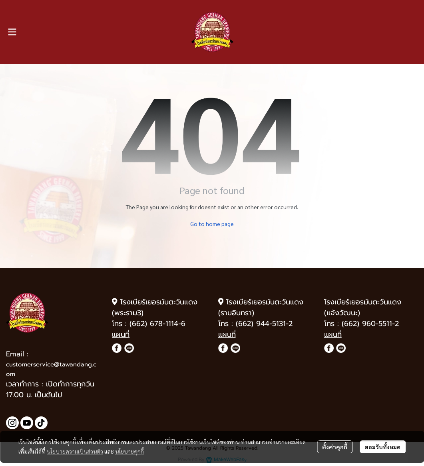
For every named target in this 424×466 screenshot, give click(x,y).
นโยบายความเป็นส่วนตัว (75, 451)
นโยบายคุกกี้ (129, 451)
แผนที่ (120, 334)
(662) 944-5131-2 (264, 323)
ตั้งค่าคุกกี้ (334, 446)
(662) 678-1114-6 (157, 323)
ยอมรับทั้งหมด (382, 446)
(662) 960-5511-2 (370, 323)
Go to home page (212, 223)
